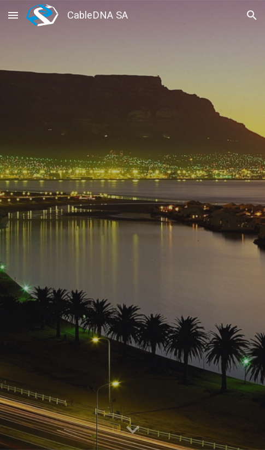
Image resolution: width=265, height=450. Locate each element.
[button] (13, 15)
